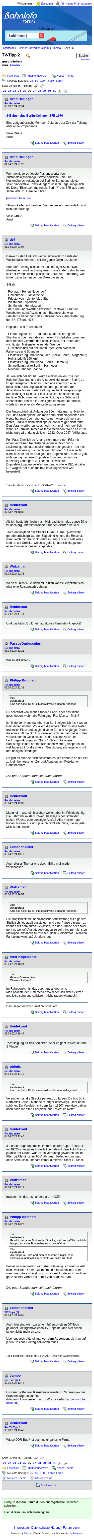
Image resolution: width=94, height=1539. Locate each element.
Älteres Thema (43, 1478)
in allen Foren (55, 80)
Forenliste (13, 75)
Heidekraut (18, 505)
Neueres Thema (16, 1478)
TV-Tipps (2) (12, 1312)
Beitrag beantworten (47, 142)
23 (14, 90)
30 (49, 90)
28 (39, 90)
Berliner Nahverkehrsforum (33, 47)
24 (19, 90)
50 (36, 80)
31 (54, 90)
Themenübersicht (38, 75)
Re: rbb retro (12, 103)
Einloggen (47, 3)
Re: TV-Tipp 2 (13, 1380)
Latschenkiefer (21, 847)
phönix (15, 1067)
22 (9, 90)
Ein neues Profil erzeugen (76, 3)
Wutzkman (18, 566)
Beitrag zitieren (76, 142)
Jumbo (14, 65)
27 (34, 90)
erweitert (85, 59)
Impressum (21, 1527)
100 (42, 80)
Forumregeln (71, 1527)
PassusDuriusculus (25, 643)
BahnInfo (77, 1533)
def (12, 239)
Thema (56, 47)
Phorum (28, 1533)
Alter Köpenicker (23, 957)
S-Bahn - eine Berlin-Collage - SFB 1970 (34, 115)
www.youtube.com (19, 198)
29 (44, 90)
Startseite (9, 47)
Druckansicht (48, 1485)
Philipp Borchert (23, 680)
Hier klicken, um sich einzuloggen (26, 1512)
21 (4, 90)
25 (31, 80)
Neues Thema (65, 75)
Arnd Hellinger (21, 99)
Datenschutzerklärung (46, 1527)
